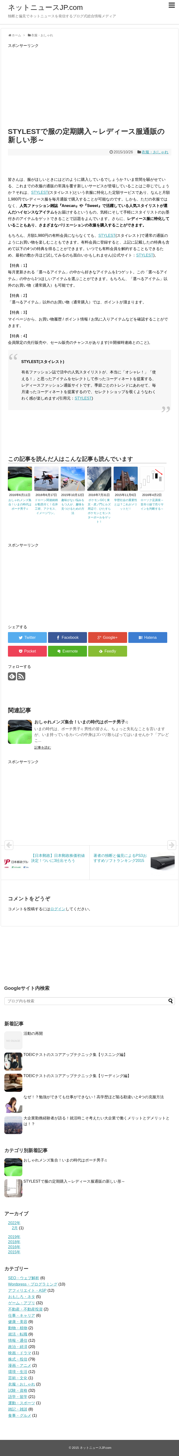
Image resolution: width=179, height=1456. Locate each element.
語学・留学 (17, 1397)
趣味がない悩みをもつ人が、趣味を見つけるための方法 (72, 506)
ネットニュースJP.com (45, 7)
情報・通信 (17, 1340)
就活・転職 (17, 1334)
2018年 (14, 1242)
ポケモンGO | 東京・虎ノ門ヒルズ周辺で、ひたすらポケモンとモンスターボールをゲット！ (99, 510)
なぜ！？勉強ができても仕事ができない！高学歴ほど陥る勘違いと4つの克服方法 (94, 1097)
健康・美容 (17, 1322)
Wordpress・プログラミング (32, 1284)
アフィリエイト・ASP (27, 1290)
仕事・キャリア (21, 1315)
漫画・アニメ (19, 1365)
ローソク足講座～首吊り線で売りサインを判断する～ (152, 504)
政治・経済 (17, 1347)
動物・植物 (17, 1328)
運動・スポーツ (21, 1403)
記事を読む (42, 747)
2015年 (14, 1252)
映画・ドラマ (19, 1353)
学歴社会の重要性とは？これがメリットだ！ (125, 504)
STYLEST (39, 192)
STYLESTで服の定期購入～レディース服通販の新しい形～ (74, 1181)
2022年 (14, 1223)
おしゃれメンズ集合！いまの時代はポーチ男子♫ (19, 504)
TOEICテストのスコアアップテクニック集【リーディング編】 (77, 1076)
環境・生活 (17, 1372)
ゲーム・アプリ (21, 1303)
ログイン (58, 909)
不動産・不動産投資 (25, 1309)
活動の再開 (33, 1033)
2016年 (14, 1247)
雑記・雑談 (17, 1409)
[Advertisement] (89, 86)
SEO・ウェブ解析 (23, 1278)
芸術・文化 (17, 1378)
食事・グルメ (19, 1415)
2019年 (14, 1237)
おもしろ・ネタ (21, 1297)
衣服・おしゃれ (155, 152)
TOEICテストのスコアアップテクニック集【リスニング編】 (76, 1055)
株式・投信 (17, 1359)
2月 (15, 1228)
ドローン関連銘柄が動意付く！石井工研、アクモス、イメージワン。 (46, 506)
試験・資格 (17, 1390)
